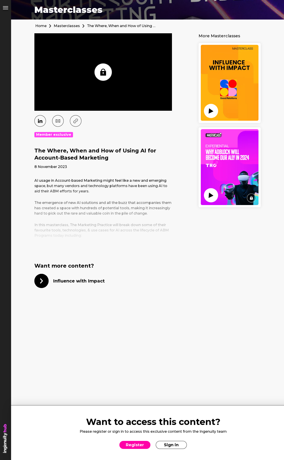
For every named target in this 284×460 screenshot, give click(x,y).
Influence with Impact (79, 281)
